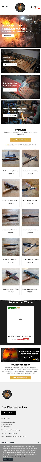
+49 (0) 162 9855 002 (10, 433)
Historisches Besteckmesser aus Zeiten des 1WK (11, 230)
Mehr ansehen (8, 35)
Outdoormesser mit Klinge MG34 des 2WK (30, 200)
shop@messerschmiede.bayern (15, 436)
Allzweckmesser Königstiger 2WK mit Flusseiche (20, 330)
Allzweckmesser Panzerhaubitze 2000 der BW (30, 259)
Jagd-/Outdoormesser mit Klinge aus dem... (30, 289)
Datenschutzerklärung (17, 456)
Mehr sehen (9, 64)
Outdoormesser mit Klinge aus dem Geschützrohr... (30, 171)
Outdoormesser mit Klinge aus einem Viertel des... (11, 289)
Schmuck (14, 145)
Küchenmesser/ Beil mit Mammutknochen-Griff (11, 171)
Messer (7, 145)
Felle (34, 145)
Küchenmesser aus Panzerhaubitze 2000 (30, 230)
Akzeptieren (7, 459)
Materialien (22, 145)
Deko (29, 145)
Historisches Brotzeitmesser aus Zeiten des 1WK (11, 259)
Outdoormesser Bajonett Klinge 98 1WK (11, 200)
